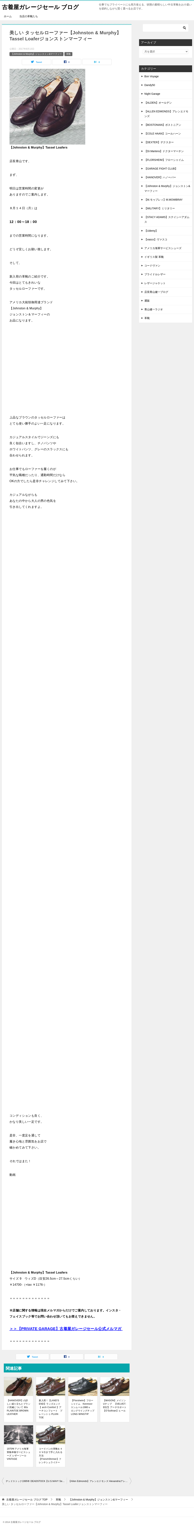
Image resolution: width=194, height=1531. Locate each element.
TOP (27, 1499)
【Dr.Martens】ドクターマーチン (164, 151)
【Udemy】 (151, 230)
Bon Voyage (151, 76)
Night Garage (152, 93)
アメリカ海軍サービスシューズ (162, 248)
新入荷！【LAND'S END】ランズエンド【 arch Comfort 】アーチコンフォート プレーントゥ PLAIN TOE (50, 1409)
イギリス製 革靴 (154, 256)
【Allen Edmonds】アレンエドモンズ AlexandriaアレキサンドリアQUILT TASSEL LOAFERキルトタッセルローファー (100, 1481)
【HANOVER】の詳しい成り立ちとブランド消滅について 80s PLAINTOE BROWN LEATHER (18, 1407)
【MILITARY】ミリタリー (159, 208)
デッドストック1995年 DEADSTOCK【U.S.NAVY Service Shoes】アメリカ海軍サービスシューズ (36, 1481)
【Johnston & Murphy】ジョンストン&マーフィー (36, 54)
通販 (147, 300)
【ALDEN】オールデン (158, 102)
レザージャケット (155, 283)
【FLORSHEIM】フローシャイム (164, 159)
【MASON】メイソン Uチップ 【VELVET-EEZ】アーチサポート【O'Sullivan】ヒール (115, 1405)
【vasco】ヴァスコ (155, 239)
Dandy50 (149, 85)
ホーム (8, 16)
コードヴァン (152, 265)
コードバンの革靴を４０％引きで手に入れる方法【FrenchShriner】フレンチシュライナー (50, 1455)
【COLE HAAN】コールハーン (162, 133)
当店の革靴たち (28, 16)
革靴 (68, 54)
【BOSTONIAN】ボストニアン (162, 124)
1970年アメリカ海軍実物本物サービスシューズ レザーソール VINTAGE (18, 1453)
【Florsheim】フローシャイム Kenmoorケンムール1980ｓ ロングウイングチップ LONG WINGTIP (83, 1407)
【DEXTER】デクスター (159, 142)
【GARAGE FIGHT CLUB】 (161, 168)
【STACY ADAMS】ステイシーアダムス (166, 219)
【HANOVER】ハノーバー (160, 177)
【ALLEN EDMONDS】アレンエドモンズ (166, 114)
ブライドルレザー (155, 274)
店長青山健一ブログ (156, 291)
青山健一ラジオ (153, 309)
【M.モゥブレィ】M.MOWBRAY (163, 199)
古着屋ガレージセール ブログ (40, 6)
